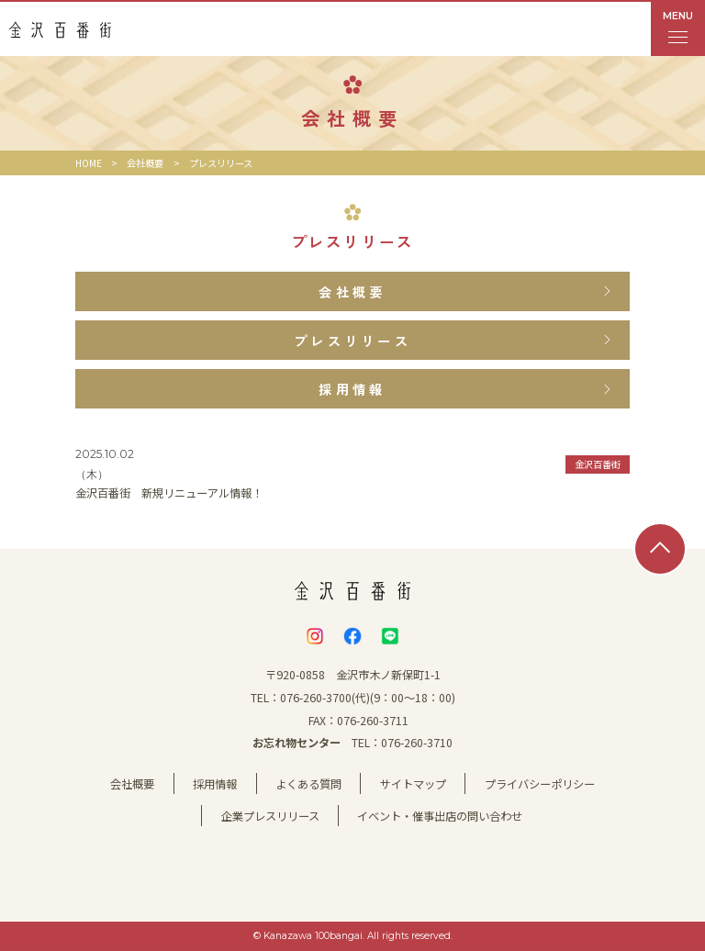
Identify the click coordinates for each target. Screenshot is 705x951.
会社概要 (145, 163)
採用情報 (215, 784)
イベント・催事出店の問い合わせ (439, 816)
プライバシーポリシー (540, 784)
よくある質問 (308, 784)
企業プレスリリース (270, 816)
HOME (88, 163)
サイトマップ (413, 784)
